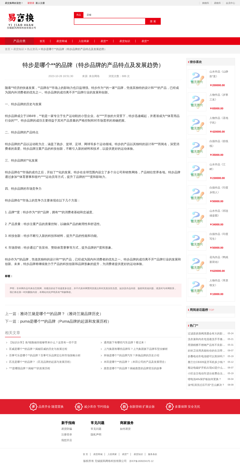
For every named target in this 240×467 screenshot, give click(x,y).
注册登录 (66, 434)
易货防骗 (66, 428)
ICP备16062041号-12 (141, 461)
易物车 (217, 3)
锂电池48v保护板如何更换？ (205, 379)
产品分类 (19, 41)
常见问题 (96, 428)
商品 (78, 15)
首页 (45, 41)
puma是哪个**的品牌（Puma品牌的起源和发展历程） (65, 321)
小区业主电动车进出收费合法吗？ (207, 373)
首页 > (9, 49)
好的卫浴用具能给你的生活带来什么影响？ (207, 350)
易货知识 (127, 41)
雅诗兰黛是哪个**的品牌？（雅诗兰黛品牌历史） (61, 314)
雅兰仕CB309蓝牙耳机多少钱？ (206, 362)
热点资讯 (32, 49)
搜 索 (153, 21)
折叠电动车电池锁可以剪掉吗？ (206, 356)
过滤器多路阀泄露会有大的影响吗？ (207, 333)
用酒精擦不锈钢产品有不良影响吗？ (207, 344)
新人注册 (40, 3)
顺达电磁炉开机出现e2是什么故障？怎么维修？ (207, 367)
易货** (107, 41)
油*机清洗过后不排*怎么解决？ (206, 384)
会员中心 (230, 3)
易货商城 (64, 41)
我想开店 (66, 440)
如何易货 (125, 428)
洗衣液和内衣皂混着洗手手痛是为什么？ (207, 339)
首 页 (85, 454)
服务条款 (152, 454)
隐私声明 (96, 434)
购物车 (205, 3)
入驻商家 (86, 41)
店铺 (89, 15)
